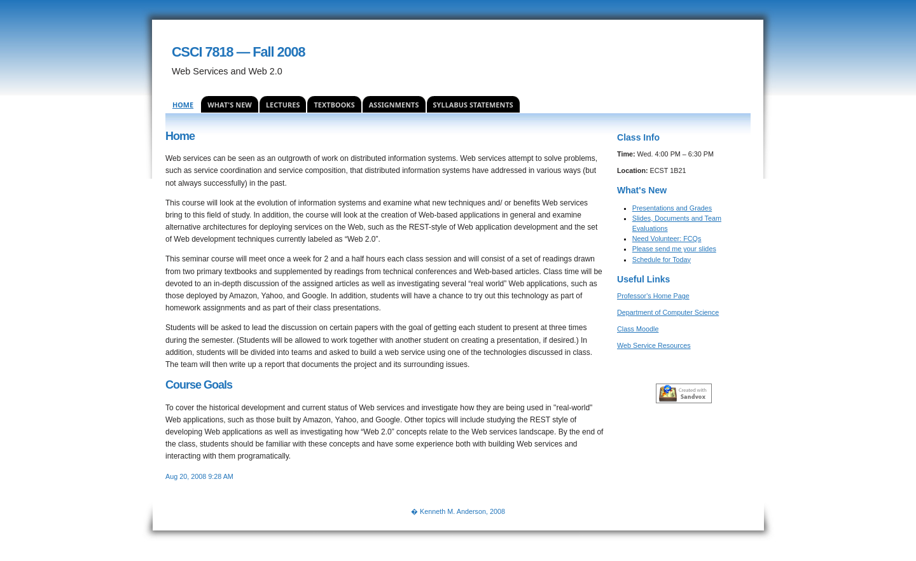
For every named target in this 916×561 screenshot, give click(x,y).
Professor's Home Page (653, 296)
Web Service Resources (654, 345)
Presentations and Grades (672, 208)
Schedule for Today (661, 259)
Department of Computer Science (668, 312)
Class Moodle (637, 329)
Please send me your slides (674, 249)
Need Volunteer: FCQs (667, 238)
